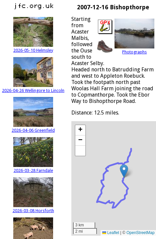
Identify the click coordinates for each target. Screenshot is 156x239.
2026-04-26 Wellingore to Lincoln (33, 88)
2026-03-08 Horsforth (33, 208)
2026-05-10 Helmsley (33, 48)
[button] (124, 171)
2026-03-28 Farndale (33, 168)
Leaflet (110, 232)
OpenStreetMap (140, 232)
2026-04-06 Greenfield (33, 128)
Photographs (134, 49)
